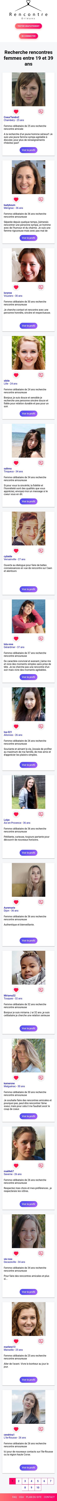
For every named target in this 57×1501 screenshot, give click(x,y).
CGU (21, 1497)
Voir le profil (28, 150)
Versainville (10, 559)
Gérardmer (9, 647)
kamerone (9, 1083)
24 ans (13, 383)
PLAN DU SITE (34, 1497)
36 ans (19, 208)
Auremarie (9, 907)
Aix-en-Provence (12, 822)
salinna (8, 468)
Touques (8, 998)
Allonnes (8, 735)
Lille (6, 383)
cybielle (8, 556)
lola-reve (8, 644)
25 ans (20, 120)
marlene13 (10, 1346)
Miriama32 (10, 995)
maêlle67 (9, 1171)
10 (37, 1487)
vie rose (8, 1259)
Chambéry (9, 120)
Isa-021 (8, 732)
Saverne (8, 1174)
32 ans (18, 998)
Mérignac (9, 208)
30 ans (18, 295)
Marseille (9, 1349)
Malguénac (10, 1086)
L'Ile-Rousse (10, 1437)
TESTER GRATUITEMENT (28, 26)
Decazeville (10, 1262)
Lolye (7, 819)
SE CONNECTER (28, 36)
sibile (7, 380)
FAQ (14, 1497)
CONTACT (49, 1497)
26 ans (18, 735)
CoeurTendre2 (11, 117)
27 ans (21, 559)
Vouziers (8, 295)
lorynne (8, 292)
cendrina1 (9, 1434)
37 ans (20, 647)
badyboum (9, 205)
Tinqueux (9, 471)
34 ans (19, 471)
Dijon (6, 910)
